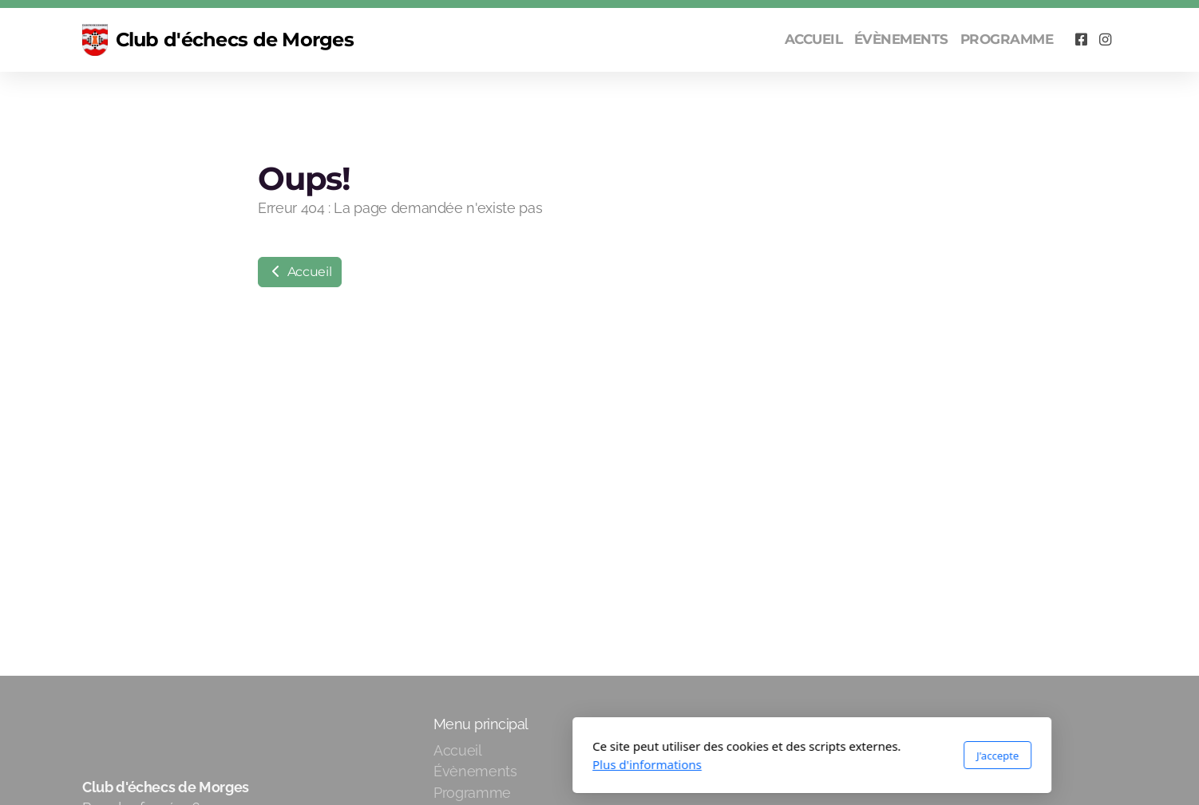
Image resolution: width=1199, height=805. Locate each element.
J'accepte (785, 755)
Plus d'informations (434, 764)
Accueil (299, 271)
